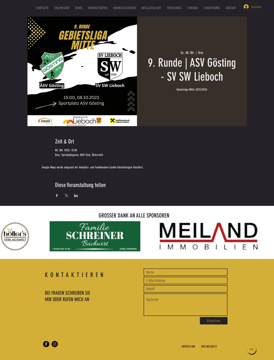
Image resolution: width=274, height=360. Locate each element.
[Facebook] (46, 344)
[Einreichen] (213, 320)
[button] (97, 8)
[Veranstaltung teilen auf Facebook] (57, 195)
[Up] (251, 349)
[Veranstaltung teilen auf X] (66, 195)
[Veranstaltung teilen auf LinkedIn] (76, 195)
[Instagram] (55, 344)
